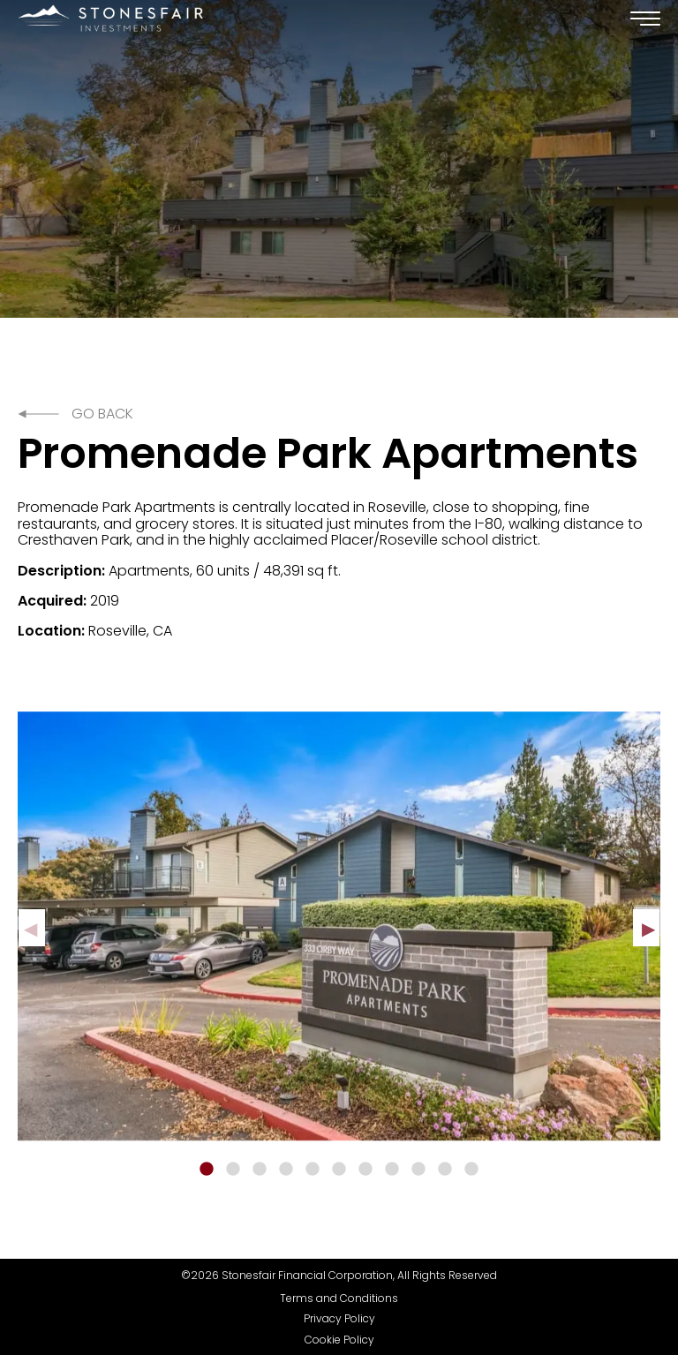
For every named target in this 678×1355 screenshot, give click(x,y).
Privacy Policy (339, 1319)
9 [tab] (418, 1169)
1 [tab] (206, 1169)
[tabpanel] (339, 925)
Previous (32, 927)
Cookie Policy (339, 1340)
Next (646, 927)
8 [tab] (392, 1169)
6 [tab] (339, 1169)
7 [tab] (365, 1169)
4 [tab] (286, 1169)
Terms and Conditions (339, 1298)
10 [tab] (445, 1169)
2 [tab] (233, 1169)
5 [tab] (312, 1169)
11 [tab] (471, 1169)
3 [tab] (259, 1169)
